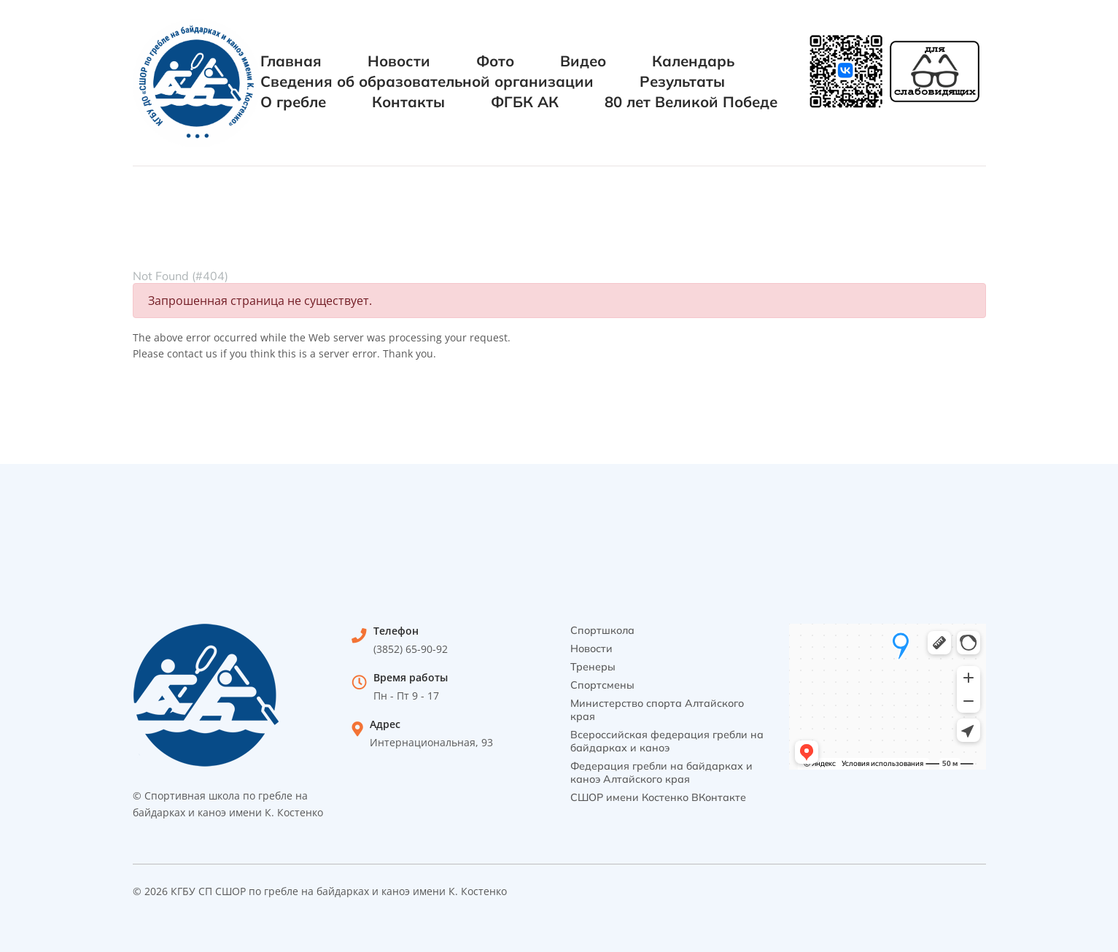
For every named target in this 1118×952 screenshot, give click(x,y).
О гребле (293, 102)
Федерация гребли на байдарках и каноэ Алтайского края (661, 772)
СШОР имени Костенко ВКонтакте (658, 797)
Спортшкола (602, 630)
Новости (399, 61)
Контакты (408, 102)
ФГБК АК (525, 102)
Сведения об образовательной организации (427, 81)
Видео (583, 61)
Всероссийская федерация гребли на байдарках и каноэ (667, 741)
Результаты (682, 81)
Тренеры (593, 666)
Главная (291, 61)
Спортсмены (602, 685)
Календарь (693, 61)
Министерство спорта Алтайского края (657, 710)
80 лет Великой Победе (691, 102)
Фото (495, 61)
